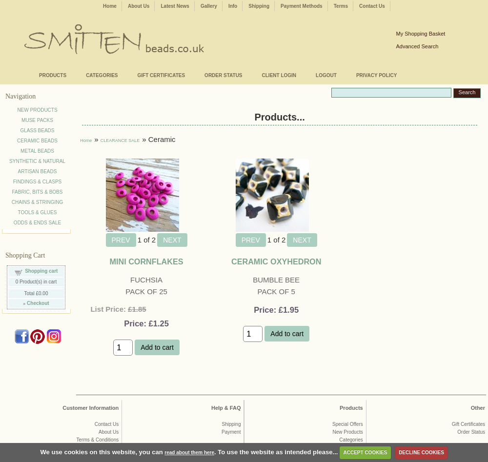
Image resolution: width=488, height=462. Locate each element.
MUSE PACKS (37, 120)
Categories (351, 439)
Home (110, 6)
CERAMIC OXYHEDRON (276, 261)
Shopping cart (41, 271)
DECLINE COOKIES (421, 452)
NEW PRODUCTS (37, 110)
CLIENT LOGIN (279, 75)
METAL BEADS (37, 151)
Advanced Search (417, 46)
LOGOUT (326, 75)
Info (232, 6)
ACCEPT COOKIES (365, 452)
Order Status (471, 432)
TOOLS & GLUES (37, 212)
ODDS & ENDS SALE (37, 222)
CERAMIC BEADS (37, 140)
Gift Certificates (468, 424)
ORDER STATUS (223, 75)
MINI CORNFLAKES (146, 261)
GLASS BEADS (37, 130)
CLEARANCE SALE (120, 140)
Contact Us (372, 6)
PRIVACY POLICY (376, 75)
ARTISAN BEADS (37, 171)
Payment (231, 432)
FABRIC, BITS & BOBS (37, 192)
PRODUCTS (52, 75)
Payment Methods (302, 6)
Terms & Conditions (98, 439)
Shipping (258, 6)
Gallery (209, 6)
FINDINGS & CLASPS (37, 181)
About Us (138, 6)
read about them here (189, 452)
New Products (347, 432)
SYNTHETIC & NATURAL (37, 161)
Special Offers (347, 424)
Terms (341, 6)
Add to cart (157, 347)
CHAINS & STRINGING (37, 202)
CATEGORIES (102, 75)
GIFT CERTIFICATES (161, 75)
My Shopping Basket (420, 34)
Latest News (175, 6)
